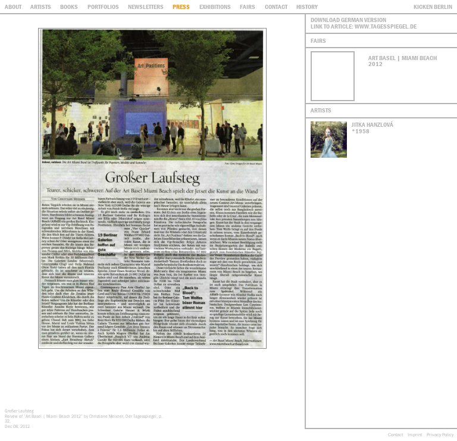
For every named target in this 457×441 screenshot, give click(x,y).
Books (69, 6)
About (13, 6)
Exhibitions (215, 6)
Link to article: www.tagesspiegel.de (364, 26)
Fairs (247, 6)
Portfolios (103, 6)
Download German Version (348, 19)
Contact (395, 434)
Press (181, 6)
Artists (40, 6)
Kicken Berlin (433, 6)
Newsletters (146, 6)
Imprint (415, 434)
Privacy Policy (440, 434)
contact (276, 6)
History (307, 6)
